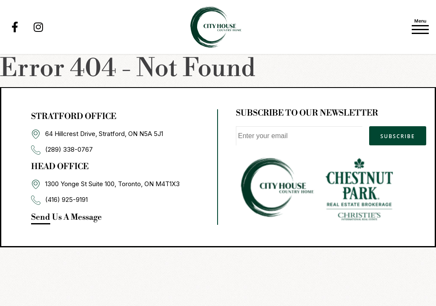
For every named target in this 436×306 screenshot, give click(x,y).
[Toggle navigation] (420, 25)
